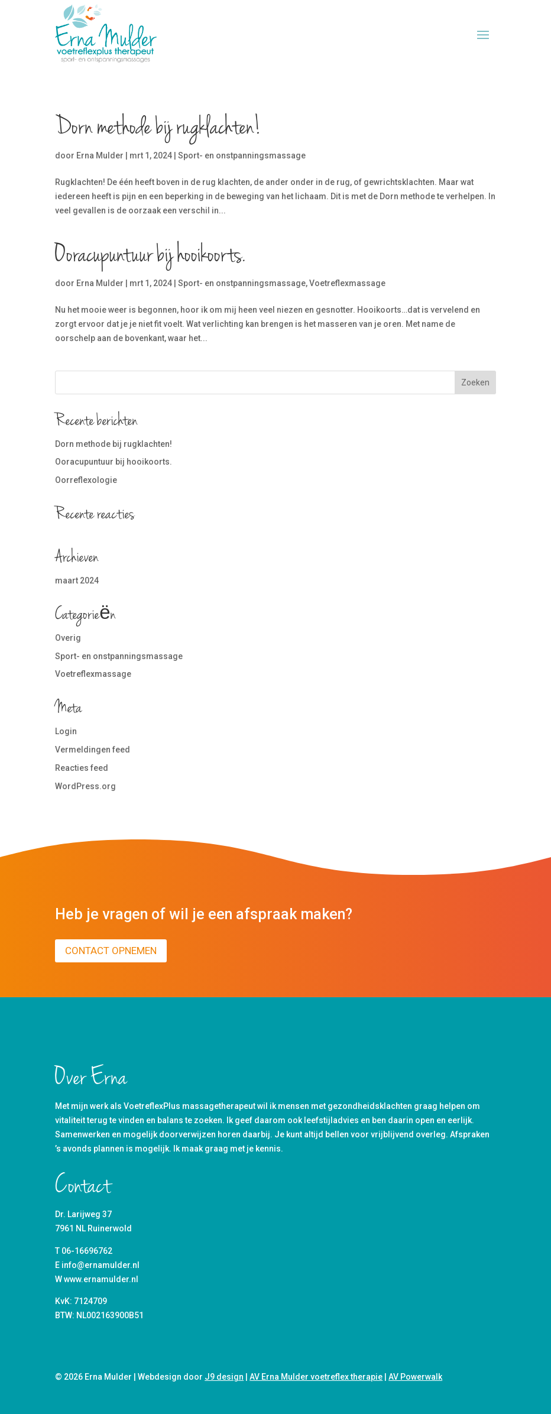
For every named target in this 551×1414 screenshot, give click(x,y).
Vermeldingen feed (92, 749)
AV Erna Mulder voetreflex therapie (316, 1376)
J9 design (224, 1376)
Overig (68, 638)
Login (66, 731)
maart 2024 (77, 580)
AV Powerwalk (415, 1376)
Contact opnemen (111, 950)
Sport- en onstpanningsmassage (242, 155)
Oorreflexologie (86, 480)
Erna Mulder (100, 155)
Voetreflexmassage (347, 283)
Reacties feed (81, 768)
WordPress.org (85, 786)
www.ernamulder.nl (101, 1279)
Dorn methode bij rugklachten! (158, 128)
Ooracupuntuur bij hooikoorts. (150, 256)
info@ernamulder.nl (100, 1265)
